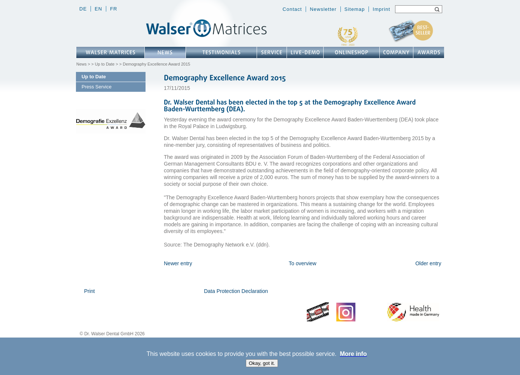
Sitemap (355, 9)
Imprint (381, 9)
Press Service (96, 87)
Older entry (428, 263)
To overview (302, 263)
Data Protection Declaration (236, 291)
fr (113, 9)
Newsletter (323, 9)
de (83, 9)
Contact (292, 9)
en (98, 9)
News (81, 64)
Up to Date (105, 64)
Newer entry (178, 263)
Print (89, 291)
